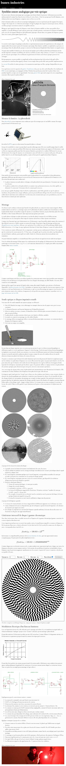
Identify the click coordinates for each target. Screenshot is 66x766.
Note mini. (23, 557)
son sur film (6, 64)
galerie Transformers (28, 69)
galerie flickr (37, 73)
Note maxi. (36, 557)
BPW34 (11, 144)
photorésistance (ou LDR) (17, 287)
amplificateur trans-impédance (11, 225)
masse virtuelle (14, 245)
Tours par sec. (8, 557)
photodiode (7, 121)
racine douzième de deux (34, 536)
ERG (3, 71)
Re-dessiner (59, 557)
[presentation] (33, 531)
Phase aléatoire (48, 557)
